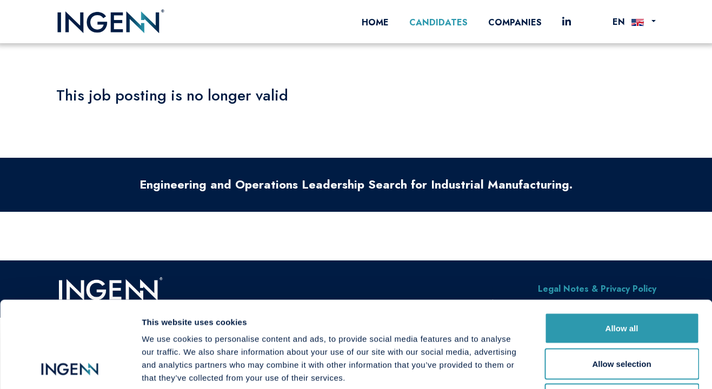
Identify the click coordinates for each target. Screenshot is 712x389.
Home (375, 22)
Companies (515, 22)
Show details (567, 367)
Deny (622, 318)
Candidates (438, 22)
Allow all (621, 247)
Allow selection (621, 282)
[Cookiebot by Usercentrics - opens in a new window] (70, 368)
